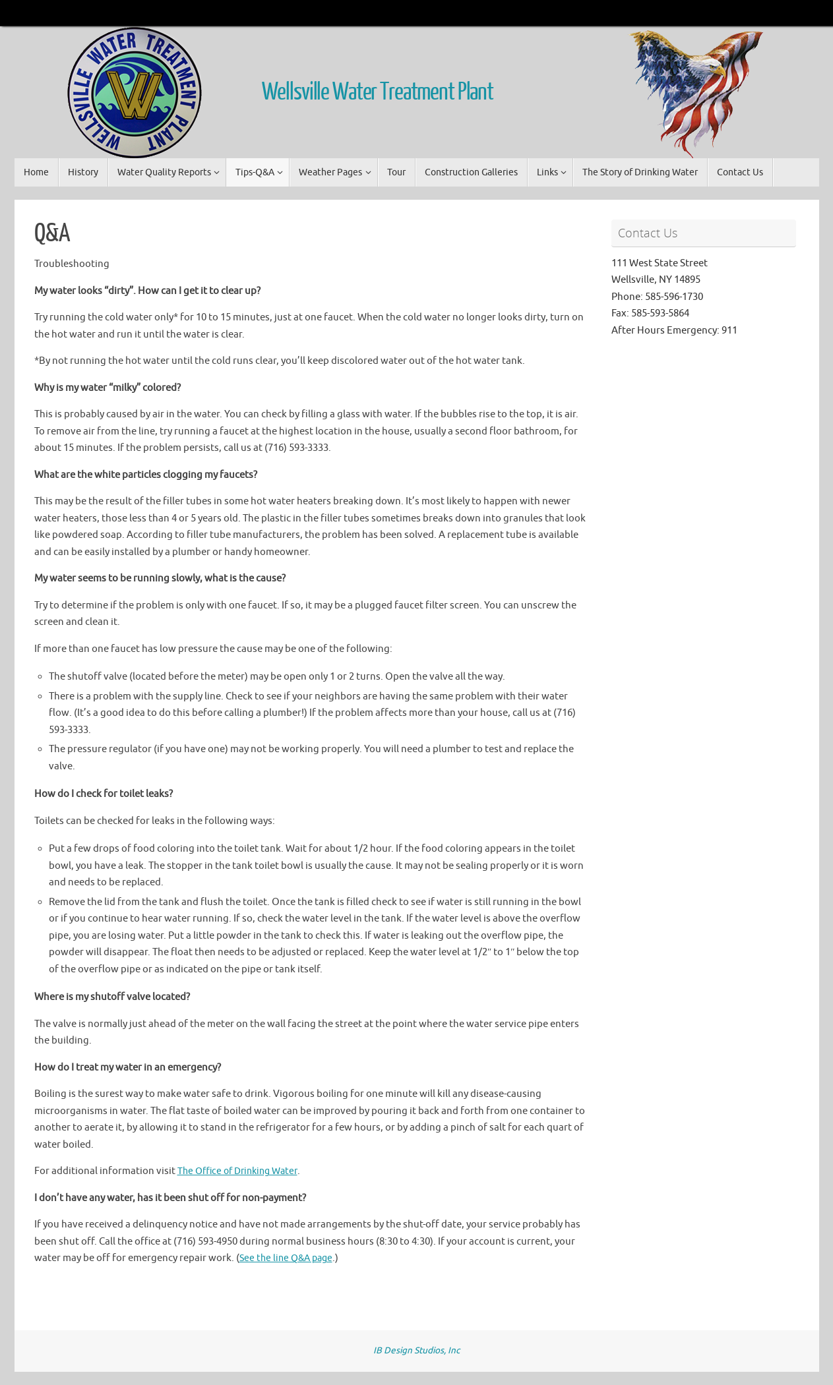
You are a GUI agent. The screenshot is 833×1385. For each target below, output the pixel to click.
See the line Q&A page (288, 1258)
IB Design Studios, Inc (416, 1350)
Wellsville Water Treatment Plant (378, 92)
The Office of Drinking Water (241, 1171)
